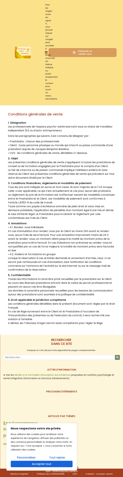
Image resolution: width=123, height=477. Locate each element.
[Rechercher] (117, 357)
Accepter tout (41, 464)
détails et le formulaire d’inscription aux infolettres (42, 375)
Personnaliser (26, 457)
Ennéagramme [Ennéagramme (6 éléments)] (20, 423)
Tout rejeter (57, 457)
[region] (41, 447)
